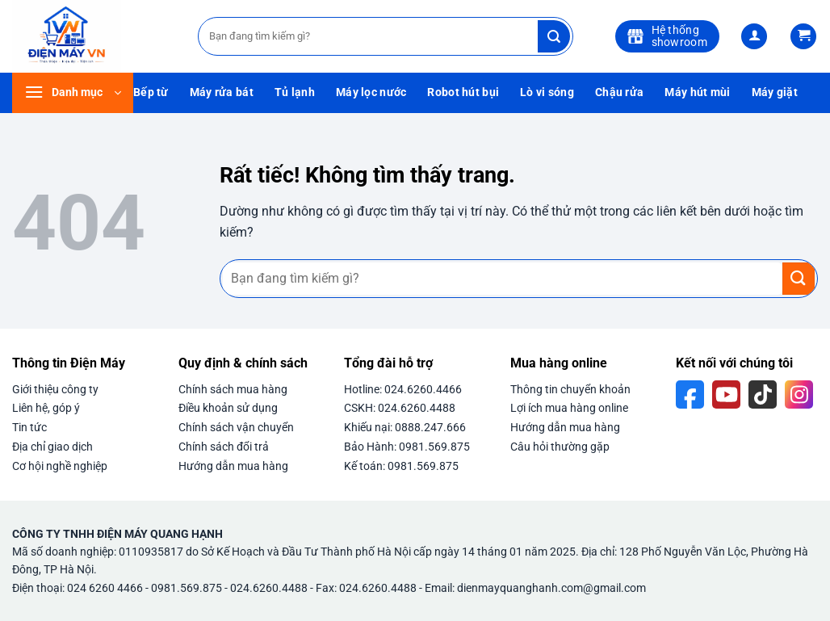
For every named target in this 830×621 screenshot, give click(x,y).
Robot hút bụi (463, 92)
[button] (754, 36)
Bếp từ (151, 92)
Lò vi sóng (547, 92)
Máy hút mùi (697, 92)
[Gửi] (554, 36)
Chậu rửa (619, 92)
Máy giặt (775, 92)
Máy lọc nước (371, 92)
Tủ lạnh (295, 92)
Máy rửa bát (222, 92)
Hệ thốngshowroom (667, 35)
